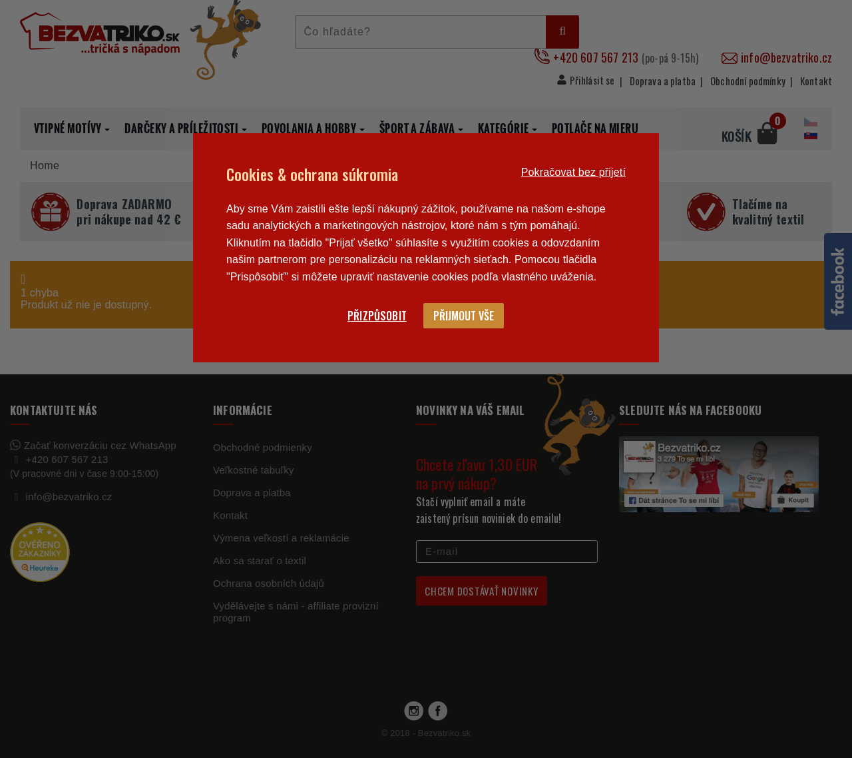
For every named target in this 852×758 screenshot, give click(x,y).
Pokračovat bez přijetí (573, 172)
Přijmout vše (463, 316)
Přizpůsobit (377, 316)
